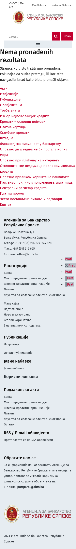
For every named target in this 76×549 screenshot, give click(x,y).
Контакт (6, 205)
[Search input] (29, 36)
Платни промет (12, 193)
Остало (9, 424)
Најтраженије (13, 309)
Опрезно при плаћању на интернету (29, 160)
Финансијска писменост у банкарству (30, 144)
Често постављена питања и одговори (31, 199)
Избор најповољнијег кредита (24, 116)
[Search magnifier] (56, 36)
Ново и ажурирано (17, 314)
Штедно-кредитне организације (27, 284)
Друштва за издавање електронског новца (34, 295)
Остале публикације (18, 353)
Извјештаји (9, 94)
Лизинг (9, 289)
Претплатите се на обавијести (28, 440)
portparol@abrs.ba (30, 487)
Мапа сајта (11, 303)
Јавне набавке (14, 368)
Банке (8, 273)
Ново (67, 36)
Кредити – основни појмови (22, 121)
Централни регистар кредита (23, 188)
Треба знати (10, 110)
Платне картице (13, 127)
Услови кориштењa (17, 320)
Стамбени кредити (14, 132)
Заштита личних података (22, 325)
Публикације (10, 99)
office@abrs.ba (27, 254)
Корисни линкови (21, 376)
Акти (3, 88)
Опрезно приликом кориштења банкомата (34, 177)
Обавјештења (11, 105)
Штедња (6, 138)
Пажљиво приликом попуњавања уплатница (36, 182)
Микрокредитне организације (25, 278)
